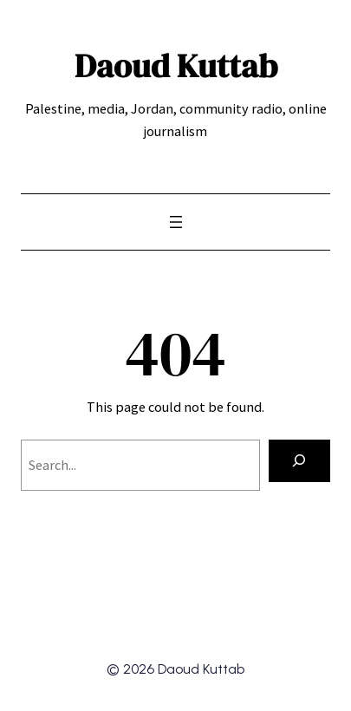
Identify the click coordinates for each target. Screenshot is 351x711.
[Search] (299, 461)
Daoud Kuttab (176, 65)
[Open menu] (176, 222)
